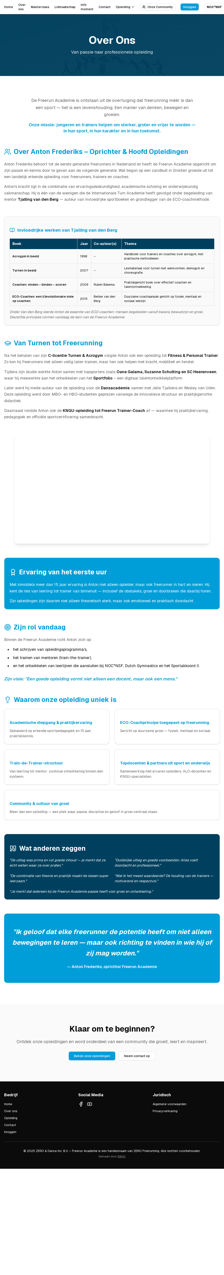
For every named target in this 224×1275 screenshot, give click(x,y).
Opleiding (125, 7)
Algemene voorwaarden (169, 1104)
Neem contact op (137, 1056)
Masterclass (40, 7)
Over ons (22, 7)
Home (8, 7)
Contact (104, 7)
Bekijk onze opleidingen (92, 1056)
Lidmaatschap (65, 7)
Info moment (87, 7)
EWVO (121, 1156)
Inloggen (189, 7)
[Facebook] (81, 1104)
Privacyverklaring (165, 1111)
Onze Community (157, 7)
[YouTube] (89, 1104)
